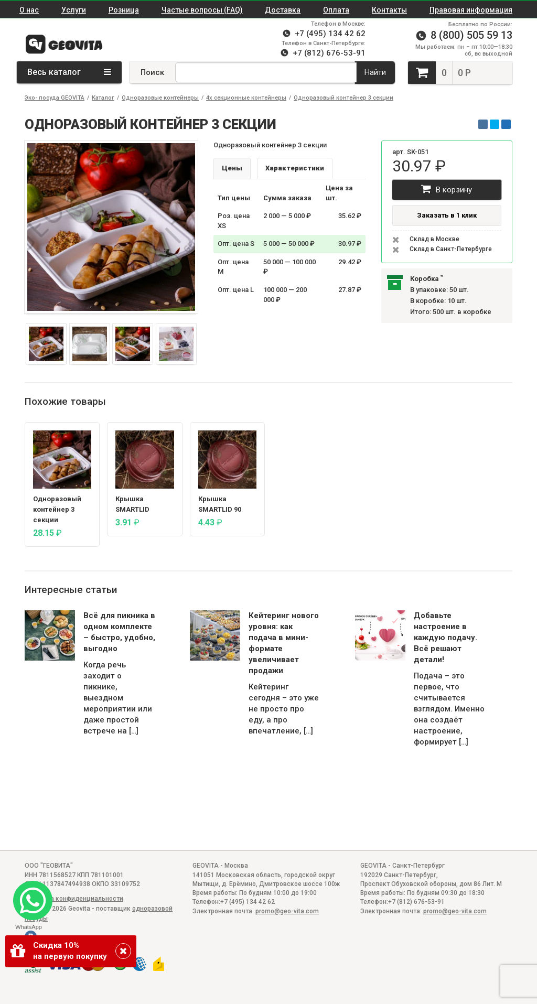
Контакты (389, 10)
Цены (232, 168)
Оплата (336, 10)
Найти (375, 72)
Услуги (73, 10)
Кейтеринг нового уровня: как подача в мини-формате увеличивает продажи (284, 643)
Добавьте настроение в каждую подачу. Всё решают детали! (445, 637)
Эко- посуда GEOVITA (54, 97)
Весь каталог (69, 72)
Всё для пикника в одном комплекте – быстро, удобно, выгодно (119, 632)
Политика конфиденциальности (74, 898)
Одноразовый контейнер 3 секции (343, 97)
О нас (29, 10)
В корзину (446, 189)
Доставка (282, 10)
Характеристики (294, 168)
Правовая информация (470, 10)
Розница (124, 10)
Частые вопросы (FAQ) (202, 10)
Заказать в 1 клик (447, 215)
